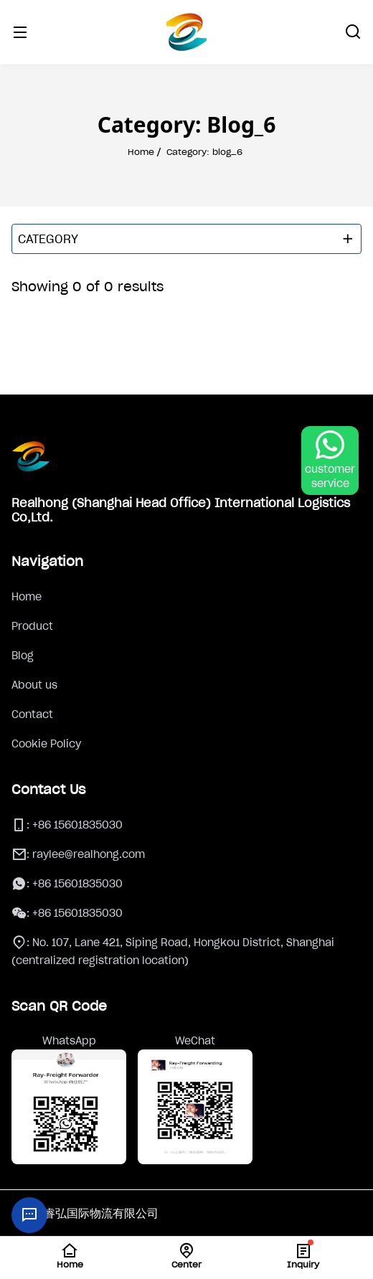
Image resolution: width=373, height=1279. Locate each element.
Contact (32, 714)
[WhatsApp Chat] (330, 460)
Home (26, 596)
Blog (22, 655)
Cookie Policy (46, 743)
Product (32, 626)
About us (34, 685)
